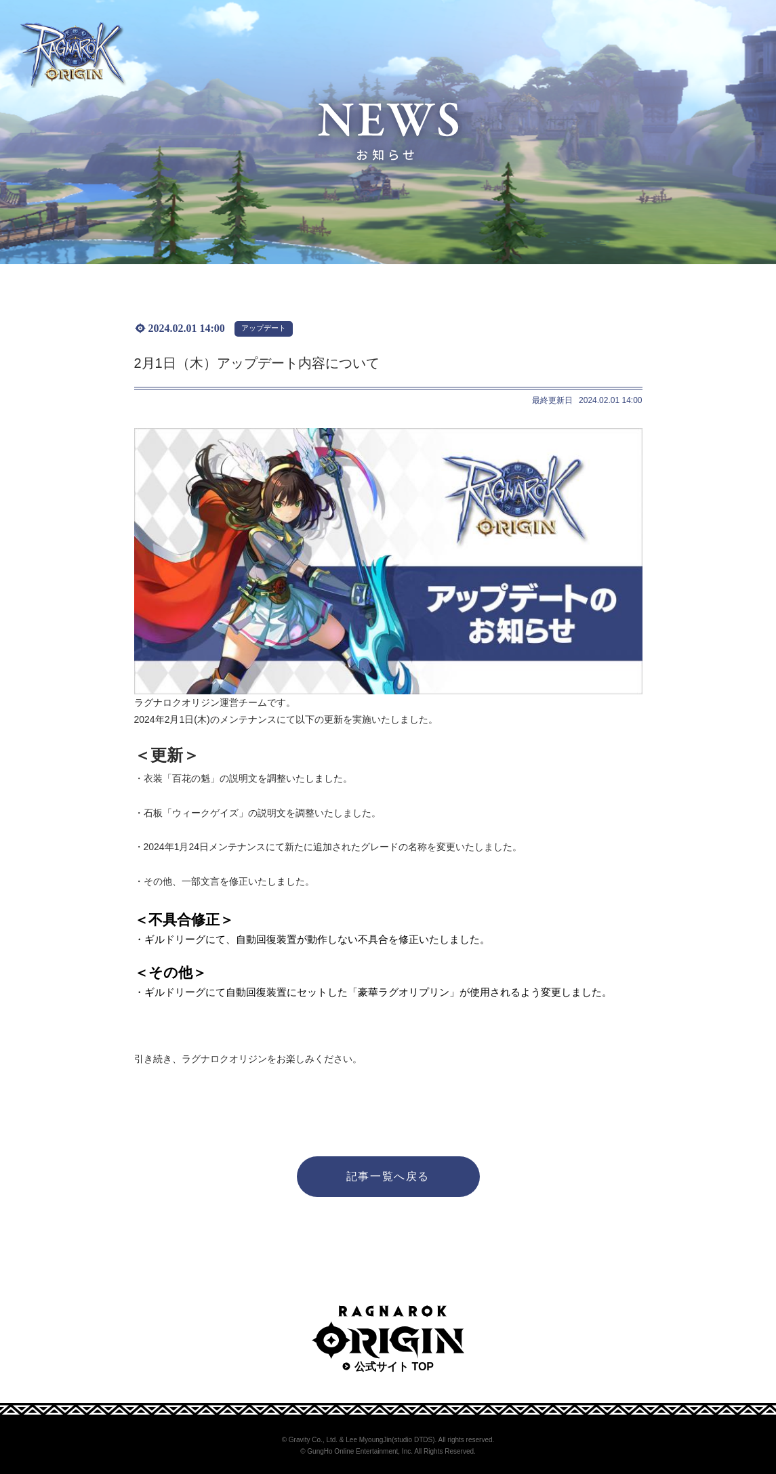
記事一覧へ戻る (388, 1176)
